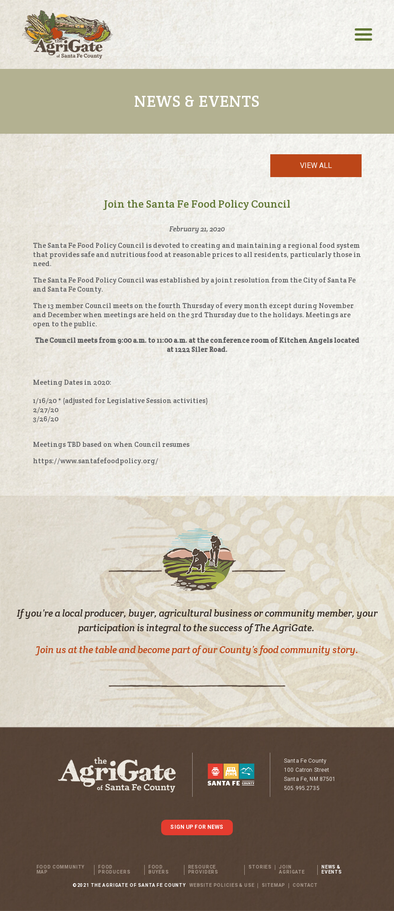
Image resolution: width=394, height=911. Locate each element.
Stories (260, 867)
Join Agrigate (292, 870)
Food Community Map (61, 870)
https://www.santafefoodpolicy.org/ (95, 460)
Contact (305, 885)
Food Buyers (158, 870)
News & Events (331, 870)
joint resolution (242, 280)
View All (316, 165)
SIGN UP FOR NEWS (196, 827)
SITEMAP (273, 885)
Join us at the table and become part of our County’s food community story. (197, 650)
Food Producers (114, 870)
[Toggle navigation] (363, 34)
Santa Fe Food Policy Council (96, 245)
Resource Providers (203, 870)
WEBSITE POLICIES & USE (221, 885)
